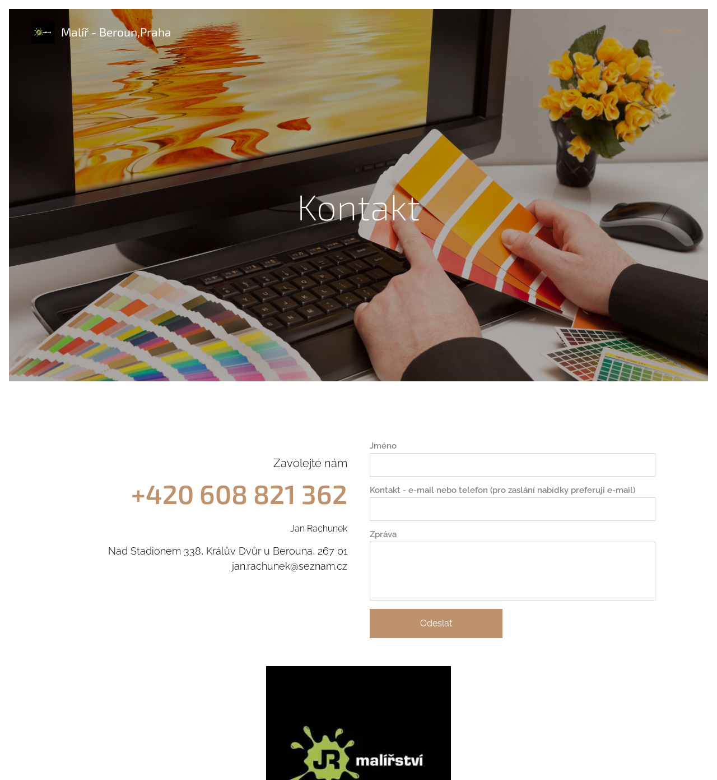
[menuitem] (635, 32)
